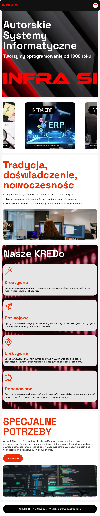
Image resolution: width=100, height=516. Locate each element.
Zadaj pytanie (13, 458)
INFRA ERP (42, 110)
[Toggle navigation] (95, 5)
